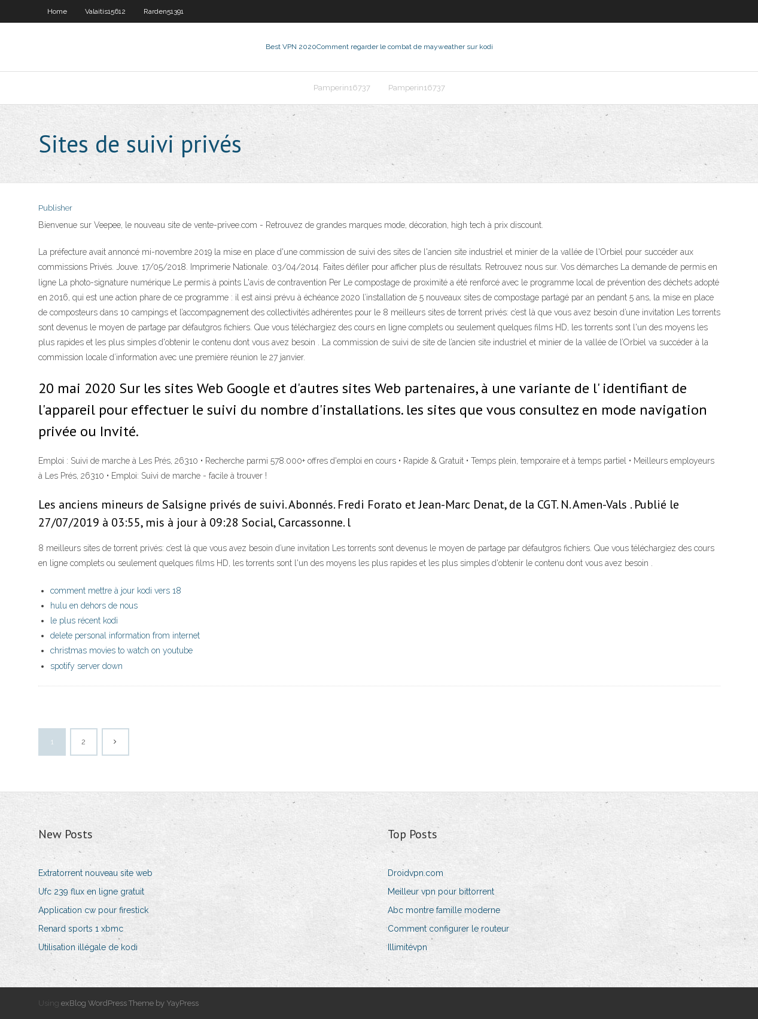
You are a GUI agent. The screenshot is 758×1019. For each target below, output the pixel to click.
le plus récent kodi (84, 620)
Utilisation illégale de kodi (88, 947)
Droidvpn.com (415, 873)
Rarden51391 (164, 11)
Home (57, 11)
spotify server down (86, 666)
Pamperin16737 (341, 87)
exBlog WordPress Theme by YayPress (130, 1003)
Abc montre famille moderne (444, 910)
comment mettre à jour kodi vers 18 (115, 590)
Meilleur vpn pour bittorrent (441, 891)
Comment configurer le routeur (448, 928)
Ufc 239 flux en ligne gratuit (91, 891)
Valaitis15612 (105, 11)
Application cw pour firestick (93, 910)
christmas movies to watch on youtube (121, 650)
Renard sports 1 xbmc (80, 928)
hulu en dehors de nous (94, 605)
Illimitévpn (407, 947)
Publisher (55, 207)
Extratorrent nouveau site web (95, 873)
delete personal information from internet (125, 635)
